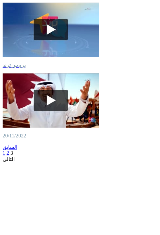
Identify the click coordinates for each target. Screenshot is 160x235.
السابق (10, 147)
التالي (9, 159)
